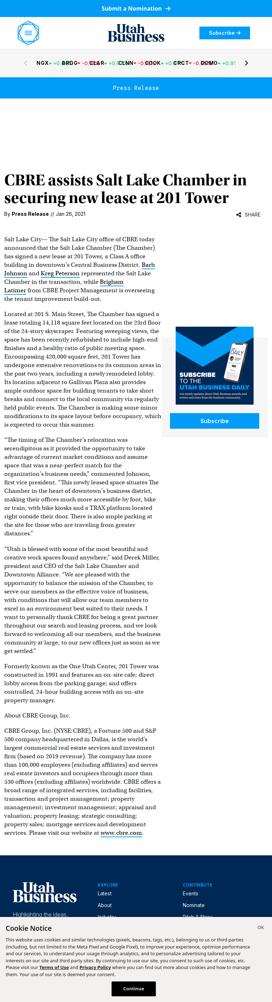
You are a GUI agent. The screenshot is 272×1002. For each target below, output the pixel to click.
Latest (105, 893)
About (105, 905)
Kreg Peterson (60, 273)
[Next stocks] (246, 63)
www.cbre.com (121, 833)
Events (190, 893)
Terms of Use (54, 967)
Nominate (194, 905)
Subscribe (224, 33)
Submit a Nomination (136, 8)
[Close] (260, 928)
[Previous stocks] (25, 63)
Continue (133, 988)
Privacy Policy (95, 967)
